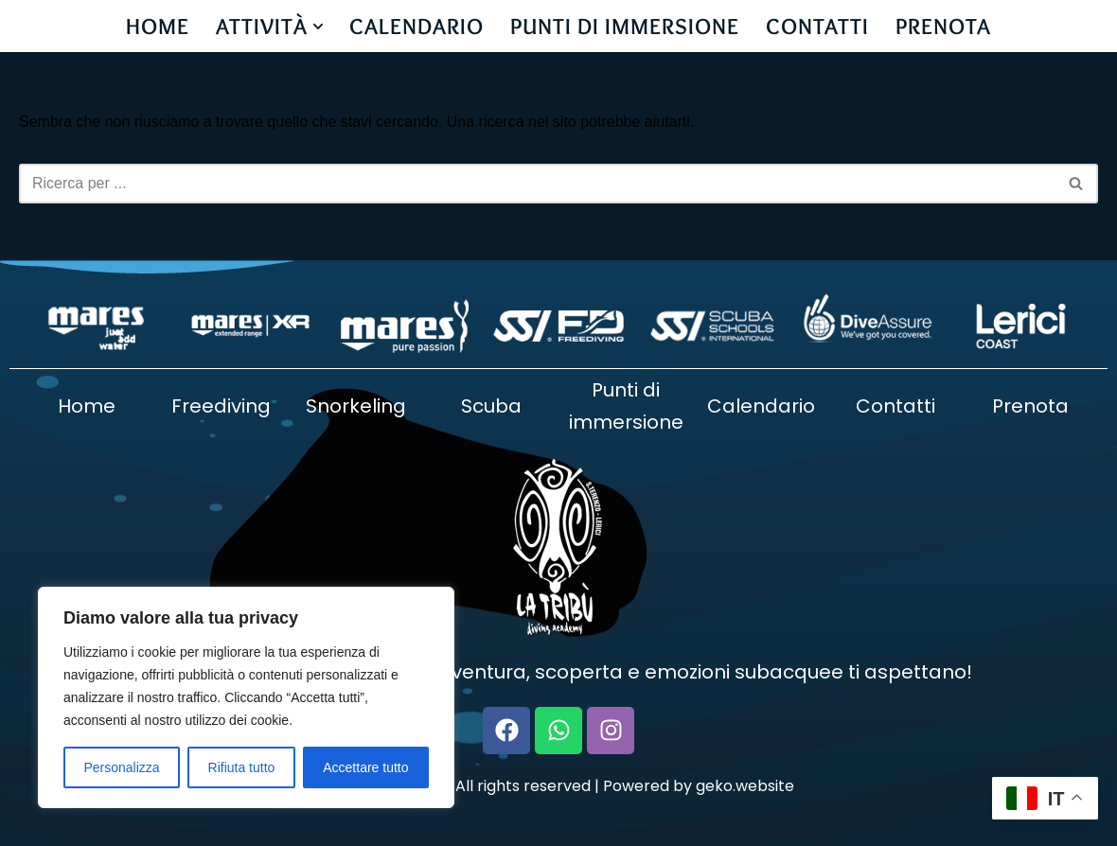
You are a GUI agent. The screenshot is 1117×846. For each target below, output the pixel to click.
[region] (246, 697)
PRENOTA (944, 26)
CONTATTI (818, 26)
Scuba (491, 406)
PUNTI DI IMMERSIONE (625, 26)
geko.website (745, 786)
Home (86, 406)
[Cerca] (537, 183)
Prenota (1030, 406)
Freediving (221, 406)
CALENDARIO (417, 26)
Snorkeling (356, 406)
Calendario (761, 406)
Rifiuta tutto (241, 767)
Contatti (895, 406)
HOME (157, 26)
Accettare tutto (365, 767)
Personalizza (121, 767)
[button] (318, 26)
